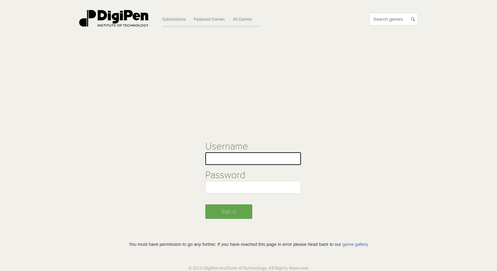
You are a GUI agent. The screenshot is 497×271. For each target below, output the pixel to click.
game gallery (355, 244)
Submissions (174, 19)
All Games (242, 19)
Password (225, 175)
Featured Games (209, 19)
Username (226, 146)
